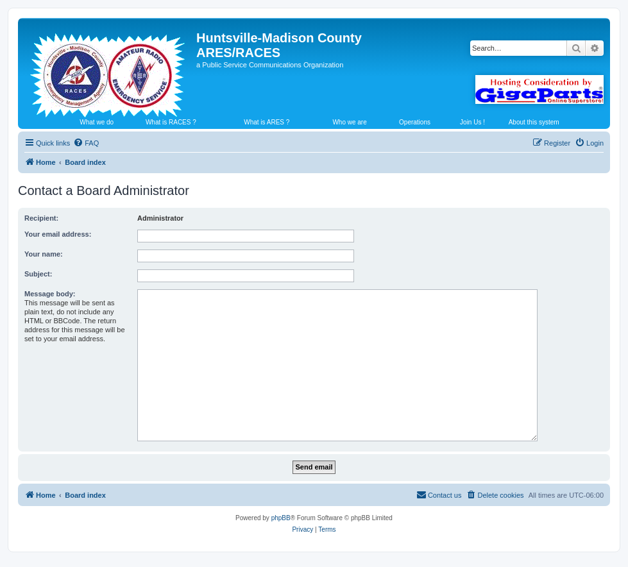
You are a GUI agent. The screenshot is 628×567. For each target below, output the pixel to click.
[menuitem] (86, 143)
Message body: (49, 294)
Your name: (43, 254)
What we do (97, 122)
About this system (534, 122)
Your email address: (57, 234)
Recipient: (41, 218)
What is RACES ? (171, 122)
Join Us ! (472, 122)
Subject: (38, 274)
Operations (414, 122)
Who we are (349, 122)
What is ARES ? (266, 122)
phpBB (281, 517)
